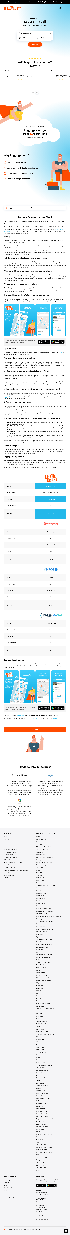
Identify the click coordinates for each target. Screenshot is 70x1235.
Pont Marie (39, 842)
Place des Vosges (41, 931)
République (39, 1057)
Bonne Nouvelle (41, 1124)
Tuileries (38, 1142)
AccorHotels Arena (42, 1103)
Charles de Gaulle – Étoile (44, 978)
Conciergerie (40, 919)
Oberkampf (39, 1132)
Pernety (38, 860)
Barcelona (7, 1180)
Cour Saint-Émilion (42, 849)
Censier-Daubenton (42, 1070)
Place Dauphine (41, 839)
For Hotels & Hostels (10, 852)
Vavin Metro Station (42, 1116)
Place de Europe (41, 878)
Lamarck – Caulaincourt (43, 957)
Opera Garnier (40, 1106)
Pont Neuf (39, 1055)
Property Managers (11, 857)
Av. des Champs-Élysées (43, 980)
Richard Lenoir (40, 996)
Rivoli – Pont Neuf (41, 1114)
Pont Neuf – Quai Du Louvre (44, 1134)
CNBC (55, 718)
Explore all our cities (10, 1198)
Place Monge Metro (42, 1032)
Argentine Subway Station (44, 955)
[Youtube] (45, 1219)
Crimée (38, 888)
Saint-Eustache (40, 883)
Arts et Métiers (40, 973)
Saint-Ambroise (41, 1052)
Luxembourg (40, 1083)
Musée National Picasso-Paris (45, 929)
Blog (5, 847)
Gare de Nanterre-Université (44, 857)
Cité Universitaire (41, 867)
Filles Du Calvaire (41, 967)
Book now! (35, 730)
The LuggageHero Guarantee (14, 862)
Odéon (38, 1026)
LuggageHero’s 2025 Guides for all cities (16, 870)
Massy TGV (39, 837)
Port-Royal (39, 985)
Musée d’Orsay (40, 1050)
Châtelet (38, 1088)
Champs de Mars (41, 1091)
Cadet (38, 1001)
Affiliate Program (9, 855)
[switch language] (60, 8)
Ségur (38, 983)
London (6, 1185)
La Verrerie (39, 988)
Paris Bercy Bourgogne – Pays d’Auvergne (48, 916)
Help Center (7, 860)
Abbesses (39, 998)
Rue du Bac (39, 949)
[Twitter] (39, 1219)
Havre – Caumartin (41, 1006)
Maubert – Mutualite (42, 1127)
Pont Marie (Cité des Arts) (44, 944)
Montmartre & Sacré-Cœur (44, 1147)
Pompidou (39, 934)
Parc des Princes (41, 893)
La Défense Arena (41, 901)
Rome (5, 1193)
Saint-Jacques (40, 926)
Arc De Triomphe (41, 1121)
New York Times (34, 718)
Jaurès (38, 970)
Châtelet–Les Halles (42, 1155)
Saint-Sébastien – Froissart (44, 939)
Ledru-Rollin (39, 1014)
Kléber (38, 870)
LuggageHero (11, 208)
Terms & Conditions (9, 875)
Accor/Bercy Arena (42, 914)
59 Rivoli (38, 890)
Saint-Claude (40, 942)
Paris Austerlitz (40, 1109)
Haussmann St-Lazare (43, 1060)
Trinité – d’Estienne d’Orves (44, 1065)
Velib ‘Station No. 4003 (43, 1003)
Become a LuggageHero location (14, 849)
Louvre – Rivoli (40, 1062)
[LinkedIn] (48, 1219)
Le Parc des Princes (42, 1101)
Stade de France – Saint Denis (45, 911)
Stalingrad (39, 960)
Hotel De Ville (40, 1129)
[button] (66, 1231)
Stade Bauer (40, 896)
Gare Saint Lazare (41, 1157)
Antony (38, 1075)
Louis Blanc (39, 1016)
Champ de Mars (41, 1042)
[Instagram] (42, 1219)
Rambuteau (39, 1137)
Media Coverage (10, 867)
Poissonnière (40, 1039)
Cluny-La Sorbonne (42, 1085)
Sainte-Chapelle (41, 924)
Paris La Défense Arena (43, 1098)
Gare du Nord (40, 1078)
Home (5, 837)
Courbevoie (39, 852)
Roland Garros (40, 903)
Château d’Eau (40, 1037)
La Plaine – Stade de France (44, 862)
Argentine (39, 875)
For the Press (8, 865)
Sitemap (6, 878)
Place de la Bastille (41, 1150)
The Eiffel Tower (41, 1168)
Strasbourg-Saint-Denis (43, 962)
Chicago (6, 1182)
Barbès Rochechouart (42, 1024)
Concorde (39, 844)
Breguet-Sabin (40, 1139)
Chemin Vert (40, 1047)
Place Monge (40, 1029)
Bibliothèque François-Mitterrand (46, 847)
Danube (38, 991)
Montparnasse (40, 1160)
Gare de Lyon (40, 1162)
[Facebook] (37, 1219)
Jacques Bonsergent (42, 1021)
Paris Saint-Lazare (41, 1111)
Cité (37, 1019)
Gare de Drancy (41, 865)
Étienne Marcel (40, 1073)
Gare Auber (39, 993)
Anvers (38, 1011)
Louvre (38, 1170)
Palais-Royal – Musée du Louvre (45, 965)
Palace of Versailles (42, 1093)
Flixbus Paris (40, 880)
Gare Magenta (40, 1067)
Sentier (38, 1080)
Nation (38, 952)
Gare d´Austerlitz (41, 1144)
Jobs (7, 844)
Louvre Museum (41, 1096)
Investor (8, 842)
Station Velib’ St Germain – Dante (46, 1034)
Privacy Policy (8, 872)
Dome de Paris (40, 898)
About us (6, 839)
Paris (20, 208)
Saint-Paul (39, 872)
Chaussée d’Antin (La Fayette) (45, 1008)
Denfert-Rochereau (42, 947)
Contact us (39, 1215)
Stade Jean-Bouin (41, 906)
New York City (8, 1188)
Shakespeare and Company (44, 921)
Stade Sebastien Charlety (43, 908)
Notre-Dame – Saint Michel (44, 1152)
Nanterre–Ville (40, 855)
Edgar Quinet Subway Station (45, 1119)
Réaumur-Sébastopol (42, 975)
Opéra (38, 937)
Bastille (38, 1044)
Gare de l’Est (40, 1165)
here (61, 353)
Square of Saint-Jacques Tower (45, 885)
